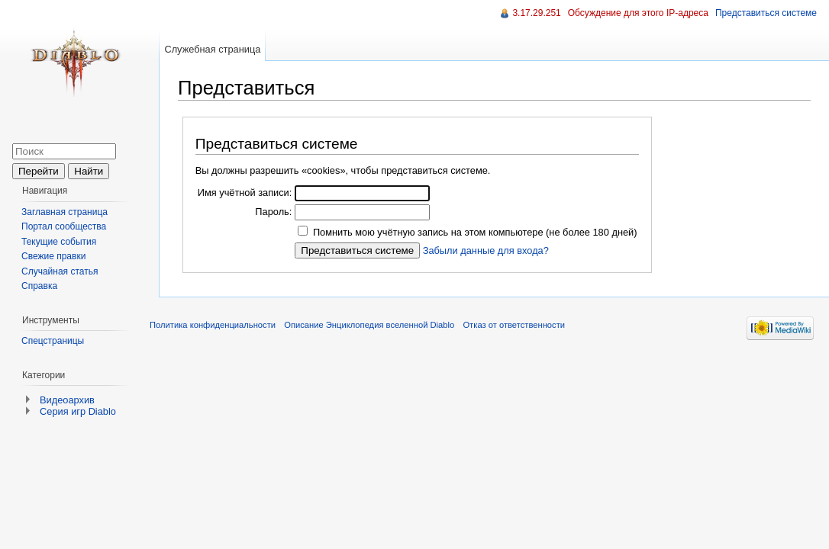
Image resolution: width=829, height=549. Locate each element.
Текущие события (58, 241)
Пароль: (273, 211)
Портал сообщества (63, 226)
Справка (39, 286)
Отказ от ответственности (514, 324)
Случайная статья (59, 271)
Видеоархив (67, 400)
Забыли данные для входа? (486, 250)
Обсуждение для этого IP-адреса (638, 13)
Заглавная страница (64, 212)
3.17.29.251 (536, 13)
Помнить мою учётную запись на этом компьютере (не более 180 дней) (475, 232)
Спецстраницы (52, 341)
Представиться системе (766, 13)
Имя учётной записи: (245, 192)
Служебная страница (212, 49)
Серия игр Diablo (78, 411)
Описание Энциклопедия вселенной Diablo (369, 324)
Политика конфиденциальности (213, 324)
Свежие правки (53, 256)
